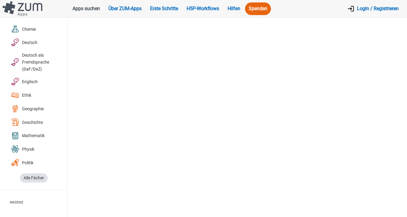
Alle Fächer (34, 178)
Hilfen (233, 8)
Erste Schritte (164, 8)
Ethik (21, 95)
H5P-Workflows (202, 8)
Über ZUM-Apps (124, 8)
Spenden (258, 8)
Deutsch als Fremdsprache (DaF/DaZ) (30, 62)
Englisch (24, 81)
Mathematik (28, 136)
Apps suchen (86, 8)
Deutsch (24, 42)
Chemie (23, 29)
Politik (22, 163)
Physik (22, 149)
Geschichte (27, 122)
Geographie (27, 109)
